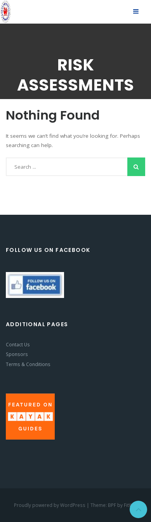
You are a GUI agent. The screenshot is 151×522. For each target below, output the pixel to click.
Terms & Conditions (28, 364)
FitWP (130, 505)
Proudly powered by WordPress (50, 505)
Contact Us (18, 344)
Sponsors (17, 354)
